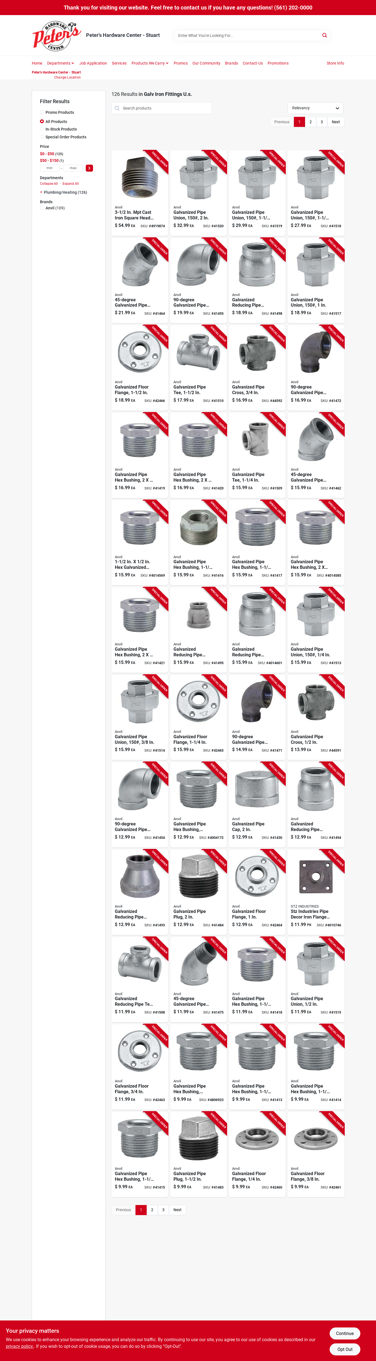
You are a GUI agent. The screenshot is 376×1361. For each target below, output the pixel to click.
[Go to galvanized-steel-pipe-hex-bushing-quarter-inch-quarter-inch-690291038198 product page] (315, 1067)
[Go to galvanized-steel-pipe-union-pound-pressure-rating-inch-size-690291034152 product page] (257, 193)
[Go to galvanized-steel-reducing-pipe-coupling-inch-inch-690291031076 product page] (198, 630)
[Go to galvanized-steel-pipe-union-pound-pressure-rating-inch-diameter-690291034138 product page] (315, 280)
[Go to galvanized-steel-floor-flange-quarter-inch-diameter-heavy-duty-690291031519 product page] (198, 717)
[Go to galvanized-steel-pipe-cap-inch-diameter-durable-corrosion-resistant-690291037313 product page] (257, 805)
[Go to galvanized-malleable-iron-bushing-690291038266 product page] (139, 543)
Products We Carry (148, 63)
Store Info (335, 63)
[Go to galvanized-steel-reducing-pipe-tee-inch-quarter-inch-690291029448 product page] (139, 979)
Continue (345, 1333)
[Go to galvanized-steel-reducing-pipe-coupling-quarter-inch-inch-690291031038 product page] (315, 805)
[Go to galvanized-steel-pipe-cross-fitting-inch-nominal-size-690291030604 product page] (315, 717)
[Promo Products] (42, 112)
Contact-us (253, 63)
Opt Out (345, 1349)
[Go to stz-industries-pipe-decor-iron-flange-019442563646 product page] (315, 892)
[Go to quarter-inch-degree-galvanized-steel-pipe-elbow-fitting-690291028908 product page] (315, 455)
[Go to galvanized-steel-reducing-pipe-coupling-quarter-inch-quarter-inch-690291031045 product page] (139, 892)
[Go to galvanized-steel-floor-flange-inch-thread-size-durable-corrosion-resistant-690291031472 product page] (315, 1154)
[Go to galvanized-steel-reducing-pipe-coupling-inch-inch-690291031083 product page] (257, 630)
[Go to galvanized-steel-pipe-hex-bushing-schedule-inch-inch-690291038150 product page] (198, 805)
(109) (55, 208)
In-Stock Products (61, 129)
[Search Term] (252, 35)
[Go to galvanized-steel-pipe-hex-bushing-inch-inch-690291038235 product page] (257, 979)
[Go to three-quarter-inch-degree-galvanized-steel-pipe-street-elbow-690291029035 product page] (198, 979)
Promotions (278, 63)
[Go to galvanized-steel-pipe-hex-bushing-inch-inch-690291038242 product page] (257, 543)
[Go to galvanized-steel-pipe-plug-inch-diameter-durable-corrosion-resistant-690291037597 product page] (198, 1154)
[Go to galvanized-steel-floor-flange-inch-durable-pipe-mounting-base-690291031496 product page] (139, 1067)
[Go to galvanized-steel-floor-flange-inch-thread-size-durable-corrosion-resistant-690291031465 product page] (257, 1154)
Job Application (93, 63)
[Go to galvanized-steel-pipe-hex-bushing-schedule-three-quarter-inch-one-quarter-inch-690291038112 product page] (198, 1067)
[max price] (73, 168)
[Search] (325, 35)
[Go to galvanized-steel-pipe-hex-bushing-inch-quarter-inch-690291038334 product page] (315, 543)
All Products (56, 121)
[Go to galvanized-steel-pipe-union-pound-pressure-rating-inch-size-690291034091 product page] (139, 717)
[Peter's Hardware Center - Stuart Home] (57, 35)
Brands (231, 63)
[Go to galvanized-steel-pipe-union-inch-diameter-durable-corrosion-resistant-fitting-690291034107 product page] (315, 979)
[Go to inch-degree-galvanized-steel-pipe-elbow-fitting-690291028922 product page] (139, 280)
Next (336, 122)
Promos (181, 63)
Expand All (71, 184)
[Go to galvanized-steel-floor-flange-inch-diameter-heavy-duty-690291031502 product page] (257, 892)
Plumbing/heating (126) (65, 192)
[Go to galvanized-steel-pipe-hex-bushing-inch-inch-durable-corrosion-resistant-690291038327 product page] (139, 455)
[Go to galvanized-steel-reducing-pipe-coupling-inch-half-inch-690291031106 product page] (257, 280)
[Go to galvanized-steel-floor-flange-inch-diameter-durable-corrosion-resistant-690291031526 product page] (139, 368)
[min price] (50, 168)
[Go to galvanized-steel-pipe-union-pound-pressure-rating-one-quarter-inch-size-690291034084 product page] (315, 630)
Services (119, 63)
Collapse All (49, 184)
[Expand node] (42, 192)
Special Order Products (66, 137)
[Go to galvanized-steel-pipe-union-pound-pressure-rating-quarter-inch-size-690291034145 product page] (315, 193)
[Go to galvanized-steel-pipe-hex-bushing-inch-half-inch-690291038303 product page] (139, 630)
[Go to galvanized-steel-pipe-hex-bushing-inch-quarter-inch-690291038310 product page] (198, 455)
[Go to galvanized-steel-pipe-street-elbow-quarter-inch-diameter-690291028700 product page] (257, 717)
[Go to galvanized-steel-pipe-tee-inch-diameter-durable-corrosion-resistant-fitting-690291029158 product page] (198, 368)
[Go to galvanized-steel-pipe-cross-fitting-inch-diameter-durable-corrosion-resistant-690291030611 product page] (257, 368)
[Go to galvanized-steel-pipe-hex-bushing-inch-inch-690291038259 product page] (198, 543)
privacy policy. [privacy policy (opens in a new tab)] (20, 1346)
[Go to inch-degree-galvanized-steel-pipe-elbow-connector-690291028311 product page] (198, 280)
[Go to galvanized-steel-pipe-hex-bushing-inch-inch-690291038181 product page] (139, 1154)
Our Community (206, 63)
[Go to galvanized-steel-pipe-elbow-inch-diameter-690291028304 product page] (139, 805)
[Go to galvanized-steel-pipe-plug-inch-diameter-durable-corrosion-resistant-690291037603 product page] (198, 892)
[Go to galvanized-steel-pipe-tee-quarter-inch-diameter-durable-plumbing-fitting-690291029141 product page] (257, 455)
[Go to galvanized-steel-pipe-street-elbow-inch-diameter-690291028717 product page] (315, 368)
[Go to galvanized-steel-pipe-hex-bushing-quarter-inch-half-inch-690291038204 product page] (257, 1067)
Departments (58, 63)
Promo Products (60, 112)
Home (37, 63)
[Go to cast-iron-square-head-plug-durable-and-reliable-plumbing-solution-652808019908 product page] (139, 193)
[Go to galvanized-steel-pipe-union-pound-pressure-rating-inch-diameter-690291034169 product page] (198, 193)
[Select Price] (89, 168)
